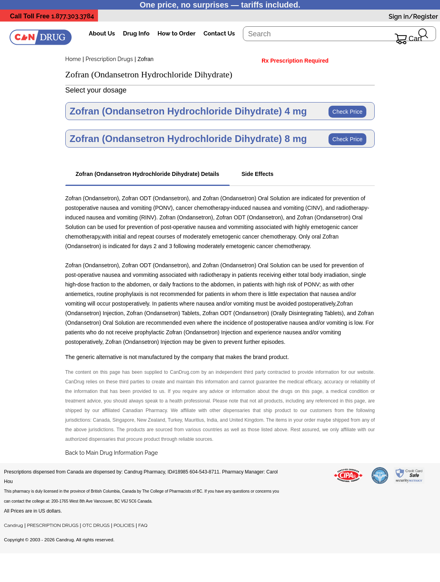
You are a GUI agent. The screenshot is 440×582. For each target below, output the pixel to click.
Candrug (13, 525)
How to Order (177, 33)
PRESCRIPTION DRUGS (52, 525)
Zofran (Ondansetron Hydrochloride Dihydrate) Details (147, 174)
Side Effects (258, 174)
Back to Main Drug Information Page (111, 453)
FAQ (142, 525)
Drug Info (136, 33)
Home (73, 59)
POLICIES (123, 525)
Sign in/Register (413, 16)
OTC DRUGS (96, 525)
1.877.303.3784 (72, 16)
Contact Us (219, 33)
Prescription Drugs (109, 59)
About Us (102, 33)
